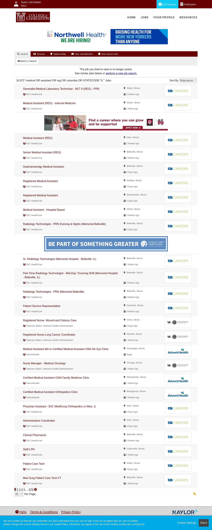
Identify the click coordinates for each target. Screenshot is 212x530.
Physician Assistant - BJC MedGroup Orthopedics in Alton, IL (59, 406)
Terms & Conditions (44, 512)
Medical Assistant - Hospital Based (44, 209)
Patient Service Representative (41, 306)
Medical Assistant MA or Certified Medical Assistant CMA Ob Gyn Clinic (66, 349)
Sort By (174, 80)
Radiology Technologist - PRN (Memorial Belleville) (53, 291)
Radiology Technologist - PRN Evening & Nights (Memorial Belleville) (64, 224)
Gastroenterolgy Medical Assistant (43, 166)
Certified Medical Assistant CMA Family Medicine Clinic (56, 377)
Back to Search (27, 61)
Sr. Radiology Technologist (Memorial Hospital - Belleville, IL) (59, 259)
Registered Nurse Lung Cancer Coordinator (49, 334)
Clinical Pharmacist (34, 435)
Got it (203, 522)
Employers (188, 4)
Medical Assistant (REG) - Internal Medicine (49, 103)
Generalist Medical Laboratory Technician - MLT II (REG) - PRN (61, 88)
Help (20, 512)
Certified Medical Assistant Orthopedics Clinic (50, 392)
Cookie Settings (186, 522)
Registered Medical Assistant (40, 181)
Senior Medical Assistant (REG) (42, 152)
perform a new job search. (121, 73)
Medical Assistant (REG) (37, 138)
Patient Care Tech (34, 463)
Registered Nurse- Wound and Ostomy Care (49, 320)
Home (131, 17)
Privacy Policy (71, 512)
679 (31, 489)
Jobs (144, 17)
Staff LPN (28, 449)
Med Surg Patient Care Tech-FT (42, 478)
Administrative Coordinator (39, 420)
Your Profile (164, 17)
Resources (188, 17)
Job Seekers (167, 4)
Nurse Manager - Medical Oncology (44, 363)
